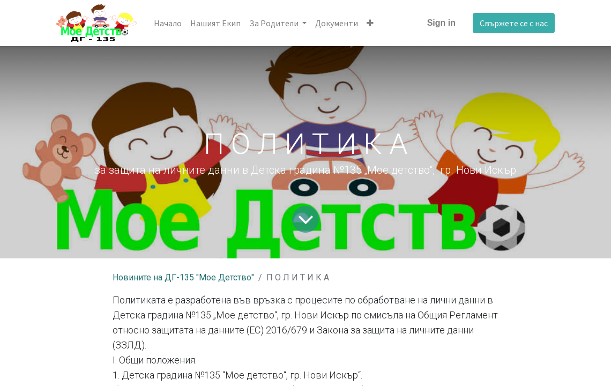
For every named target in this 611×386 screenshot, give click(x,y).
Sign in (441, 22)
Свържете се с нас (514, 23)
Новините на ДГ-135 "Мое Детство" (183, 277)
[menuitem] (168, 23)
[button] (370, 23)
